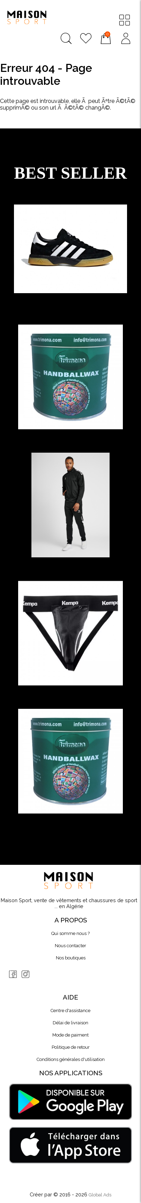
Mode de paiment (70, 1035)
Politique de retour (71, 1047)
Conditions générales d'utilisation (71, 1059)
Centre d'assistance (70, 1010)
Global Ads (100, 1194)
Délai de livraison (70, 1022)
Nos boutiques (71, 957)
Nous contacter (70, 945)
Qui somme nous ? (70, 933)
